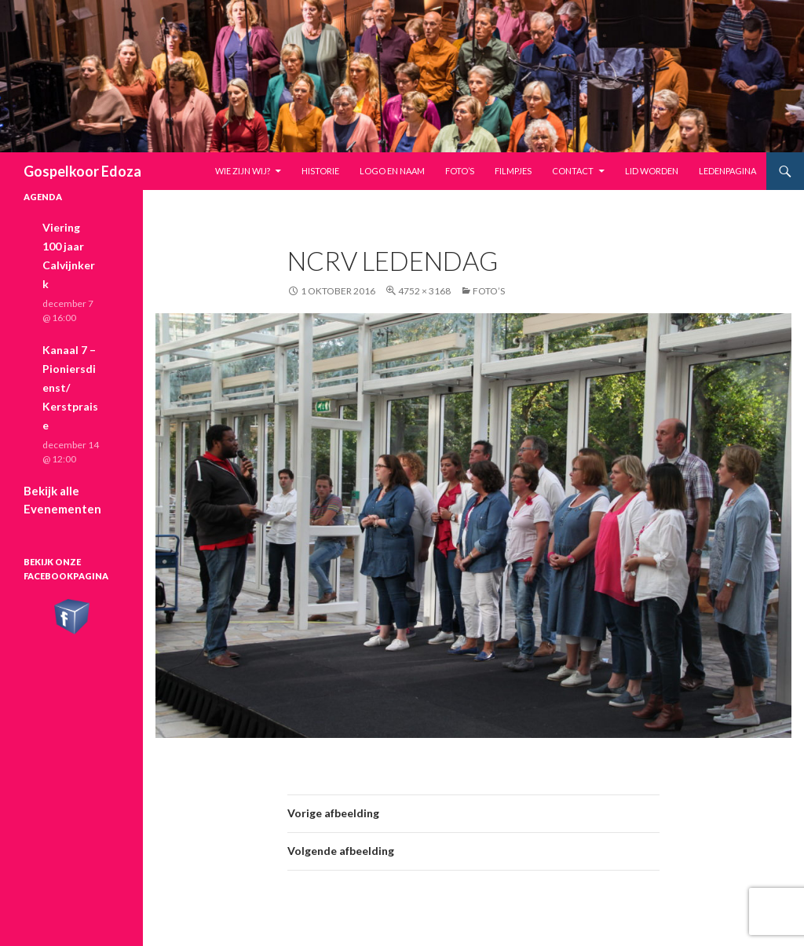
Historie (320, 171)
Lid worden (651, 171)
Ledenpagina (727, 171)
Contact (573, 171)
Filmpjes (513, 171)
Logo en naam (392, 171)
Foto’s (459, 171)
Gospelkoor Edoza (82, 171)
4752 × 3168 (424, 291)
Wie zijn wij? (242, 171)
